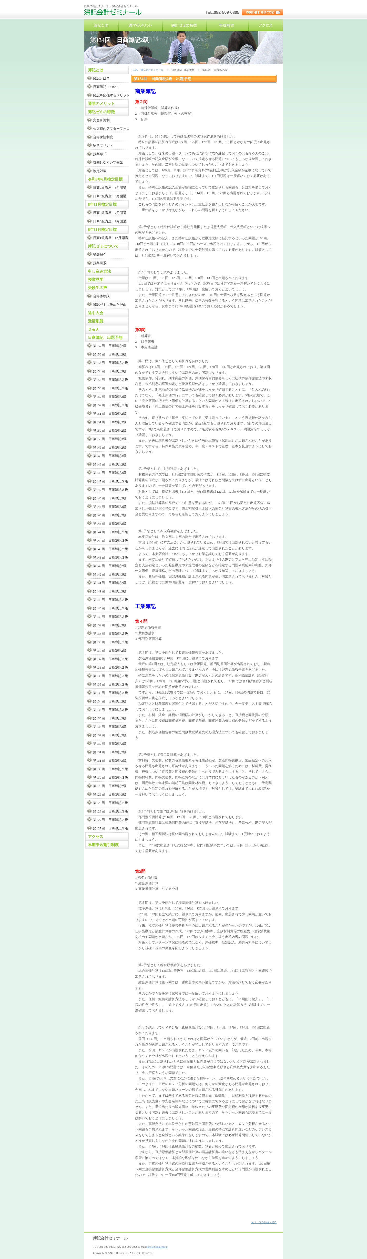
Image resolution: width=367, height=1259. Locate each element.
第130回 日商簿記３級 (110, 777)
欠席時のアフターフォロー (111, 129)
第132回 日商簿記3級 (109, 744)
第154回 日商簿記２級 (110, 363)
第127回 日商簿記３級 (110, 828)
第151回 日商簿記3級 (109, 422)
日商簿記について (106, 87)
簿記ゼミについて (103, 246)
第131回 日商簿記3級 (109, 760)
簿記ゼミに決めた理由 (109, 304)
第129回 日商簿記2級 (109, 786)
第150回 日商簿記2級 (109, 430)
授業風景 (99, 263)
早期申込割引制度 (103, 845)
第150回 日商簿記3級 (109, 439)
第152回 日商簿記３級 (110, 405)
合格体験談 (101, 296)
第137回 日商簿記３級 (110, 659)
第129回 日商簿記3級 (109, 794)
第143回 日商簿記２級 (110, 549)
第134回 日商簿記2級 (109, 701)
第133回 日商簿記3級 (109, 727)
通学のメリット (140, 25)
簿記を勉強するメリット (111, 95)
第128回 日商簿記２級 (110, 803)
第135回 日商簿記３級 (110, 693)
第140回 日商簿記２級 (110, 600)
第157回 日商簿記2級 (109, 346)
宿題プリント (103, 145)
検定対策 (99, 171)
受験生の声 (97, 288)
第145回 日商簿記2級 (109, 515)
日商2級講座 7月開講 (109, 213)
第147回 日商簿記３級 (110, 490)
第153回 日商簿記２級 (110, 380)
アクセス (265, 25)
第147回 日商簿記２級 (110, 481)
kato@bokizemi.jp (157, 1246)
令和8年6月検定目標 (105, 179)
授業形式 (99, 154)
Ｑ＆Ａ (93, 329)
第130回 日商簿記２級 (110, 769)
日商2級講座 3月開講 (109, 188)
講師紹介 (99, 254)
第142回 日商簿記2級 (109, 566)
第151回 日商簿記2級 (109, 413)
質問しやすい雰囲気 (108, 162)
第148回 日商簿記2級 (109, 464)
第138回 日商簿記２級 (110, 634)
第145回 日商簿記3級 (109, 524)
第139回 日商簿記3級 (109, 625)
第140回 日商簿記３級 (110, 608)
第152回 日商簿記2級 (109, 397)
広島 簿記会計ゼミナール (113, 14)
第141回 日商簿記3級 (109, 591)
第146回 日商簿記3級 (109, 507)
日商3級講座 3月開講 (109, 196)
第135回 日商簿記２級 (110, 684)
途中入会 (95, 313)
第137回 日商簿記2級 (109, 650)
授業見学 (95, 279)
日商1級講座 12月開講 (110, 238)
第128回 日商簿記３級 (110, 811)
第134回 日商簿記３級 (110, 710)
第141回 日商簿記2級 (109, 583)
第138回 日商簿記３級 (110, 642)
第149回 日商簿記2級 (109, 447)
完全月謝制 (101, 120)
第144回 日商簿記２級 (110, 532)
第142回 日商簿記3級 (109, 574)
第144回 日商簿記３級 (110, 540)
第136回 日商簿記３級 (110, 676)
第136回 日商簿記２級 (110, 667)
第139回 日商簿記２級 (110, 617)
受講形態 (227, 25)
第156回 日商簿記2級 (109, 354)
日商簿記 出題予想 (105, 337)
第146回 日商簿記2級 (109, 498)
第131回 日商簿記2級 (109, 752)
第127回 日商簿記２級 (110, 820)
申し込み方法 (99, 271)
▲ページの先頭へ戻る (264, 1222)
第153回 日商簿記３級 (110, 388)
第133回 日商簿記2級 (109, 718)
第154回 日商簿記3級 (109, 371)
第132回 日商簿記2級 (109, 735)
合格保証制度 (103, 137)
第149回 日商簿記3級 (109, 456)
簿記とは (101, 25)
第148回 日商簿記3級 (109, 473)
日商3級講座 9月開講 (109, 221)
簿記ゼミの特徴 (184, 25)
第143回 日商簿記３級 (110, 557)
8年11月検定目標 (102, 204)
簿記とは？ (101, 78)
